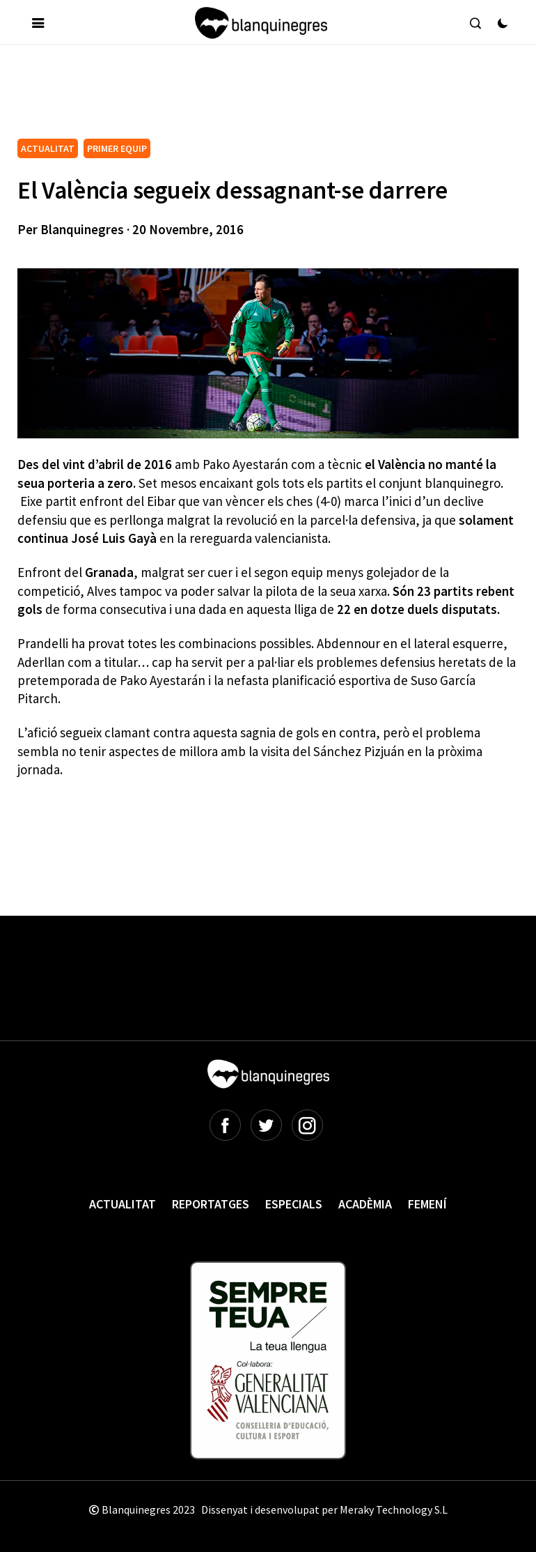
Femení (427, 1204)
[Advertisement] (270, 97)
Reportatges (210, 1204)
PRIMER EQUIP (117, 148)
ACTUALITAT (47, 148)
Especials (293, 1204)
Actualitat (122, 1204)
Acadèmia (365, 1204)
